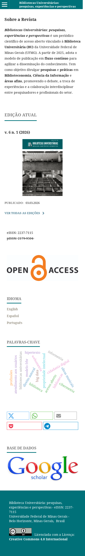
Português (14, 323)
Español (13, 316)
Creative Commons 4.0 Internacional (38, 539)
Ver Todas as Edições (22, 213)
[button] (18, 416)
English (12, 309)
